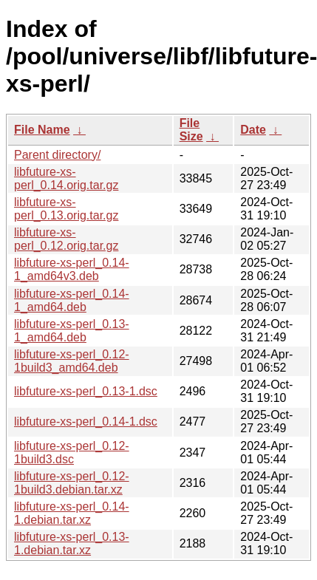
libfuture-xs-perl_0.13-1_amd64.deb (71, 331)
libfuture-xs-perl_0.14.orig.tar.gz (66, 178)
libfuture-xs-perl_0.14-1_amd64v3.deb (71, 269)
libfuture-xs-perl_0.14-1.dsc (85, 421)
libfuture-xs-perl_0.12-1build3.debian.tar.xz (71, 483)
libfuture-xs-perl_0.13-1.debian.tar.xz (71, 543)
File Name (42, 129)
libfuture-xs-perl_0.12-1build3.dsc (71, 452)
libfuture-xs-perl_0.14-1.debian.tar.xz (71, 513)
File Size (191, 130)
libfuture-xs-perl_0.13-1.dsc (85, 391)
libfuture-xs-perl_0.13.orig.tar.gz (66, 209)
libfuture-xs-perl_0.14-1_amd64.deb (71, 300)
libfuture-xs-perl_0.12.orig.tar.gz (66, 239)
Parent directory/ (57, 155)
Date (253, 129)
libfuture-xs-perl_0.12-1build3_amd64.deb (71, 361)
